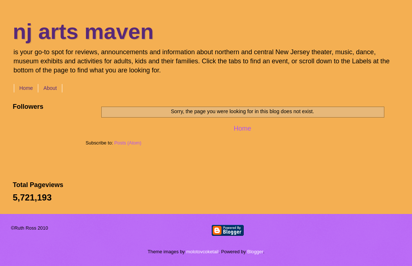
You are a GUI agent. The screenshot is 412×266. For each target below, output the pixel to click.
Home (26, 88)
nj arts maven (83, 31)
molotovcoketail (202, 251)
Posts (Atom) (127, 143)
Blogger (255, 251)
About (50, 88)
